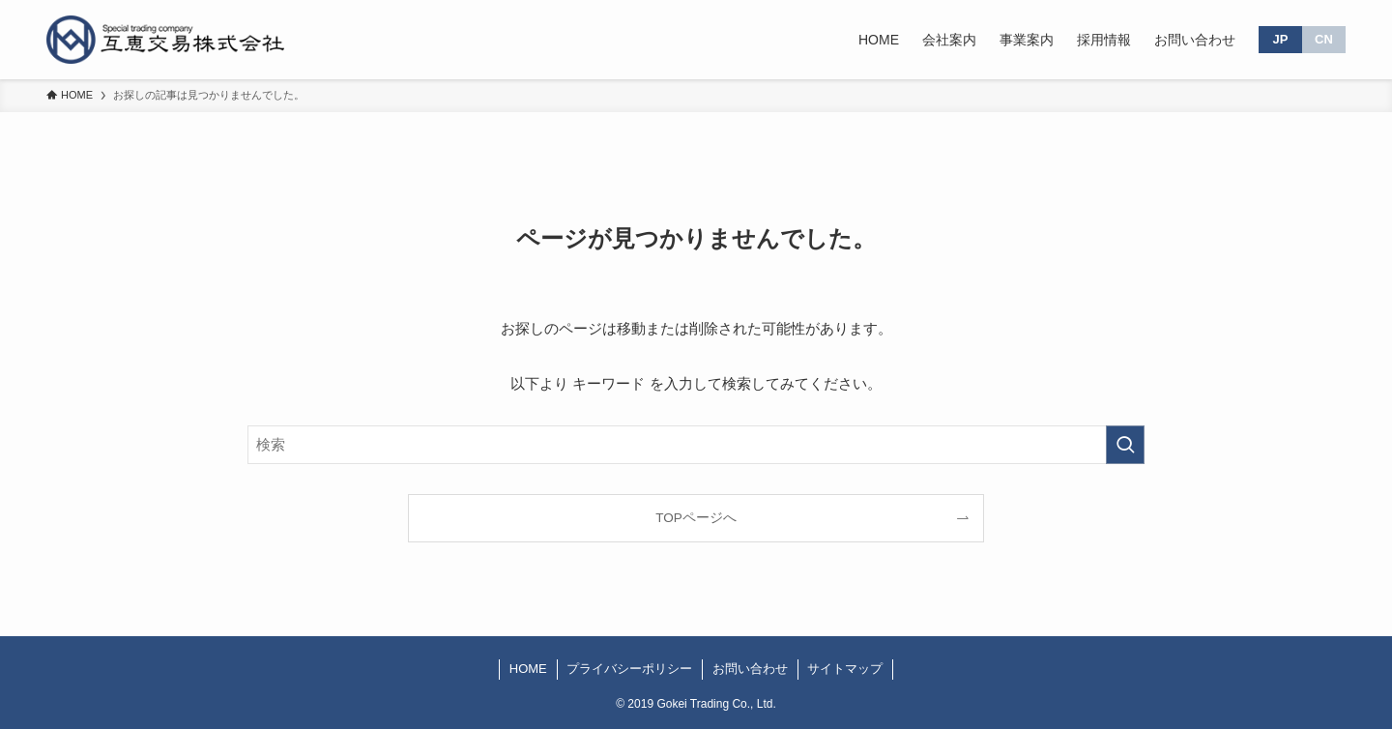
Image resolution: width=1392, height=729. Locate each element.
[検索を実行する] (1125, 444)
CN (1324, 39)
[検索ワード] (696, 444)
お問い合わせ (750, 668)
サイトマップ (845, 668)
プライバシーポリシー (629, 668)
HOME (528, 668)
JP (1281, 39)
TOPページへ (696, 517)
